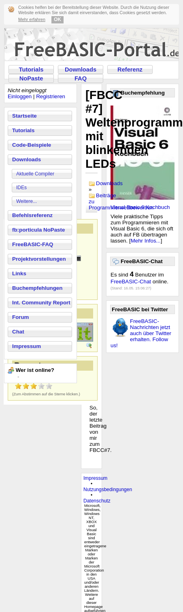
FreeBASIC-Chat (131, 282)
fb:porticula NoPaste (38, 230)
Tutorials (31, 69)
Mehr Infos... (146, 241)
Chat (18, 332)
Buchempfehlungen (37, 288)
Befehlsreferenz (32, 215)
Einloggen (20, 96)
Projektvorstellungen (39, 259)
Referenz (130, 69)
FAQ (80, 78)
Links (19, 273)
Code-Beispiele (31, 145)
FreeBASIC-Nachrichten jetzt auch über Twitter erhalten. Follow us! (141, 333)
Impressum (26, 346)
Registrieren (50, 96)
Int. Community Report (41, 303)
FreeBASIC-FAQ (32, 244)
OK (57, 19)
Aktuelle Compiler (35, 174)
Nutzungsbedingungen (107, 489)
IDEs (21, 187)
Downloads (80, 69)
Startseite (24, 116)
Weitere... (26, 201)
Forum (20, 317)
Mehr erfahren (31, 19)
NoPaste (31, 78)
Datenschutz (97, 501)
